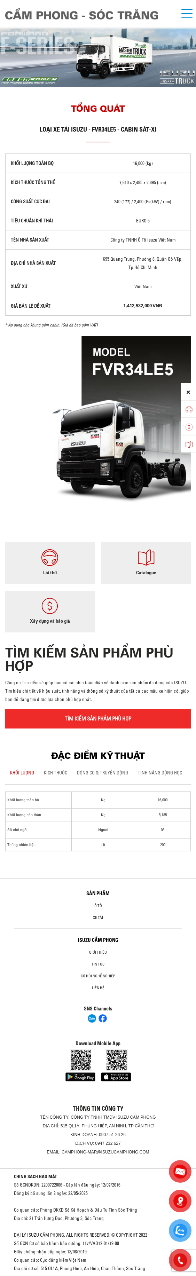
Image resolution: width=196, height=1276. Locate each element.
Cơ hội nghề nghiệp (98, 976)
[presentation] (8, 51)
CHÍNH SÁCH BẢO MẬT (35, 1176)
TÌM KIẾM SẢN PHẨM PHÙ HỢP (98, 718)
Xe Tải (98, 917)
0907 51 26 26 (112, 1134)
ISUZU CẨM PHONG (98, 940)
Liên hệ (98, 987)
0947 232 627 (107, 1143)
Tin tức (98, 964)
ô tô (98, 905)
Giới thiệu (98, 952)
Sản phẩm (98, 893)
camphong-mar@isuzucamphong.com (105, 1152)
